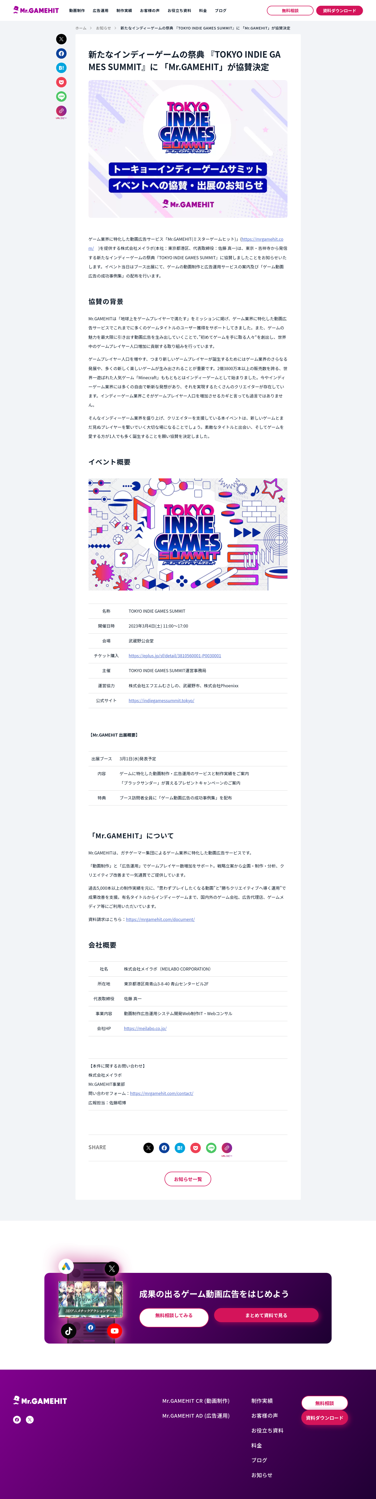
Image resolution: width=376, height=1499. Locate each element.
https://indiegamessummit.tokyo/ (162, 700)
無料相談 (290, 10)
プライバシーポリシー (50, 1483)
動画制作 (77, 10)
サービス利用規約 (88, 1483)
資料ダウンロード (339, 10)
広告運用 (100, 10)
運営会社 (19, 1483)
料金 (203, 10)
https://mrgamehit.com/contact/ (161, 1093)
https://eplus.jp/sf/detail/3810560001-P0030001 (175, 655)
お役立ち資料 (179, 10)
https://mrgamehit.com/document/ (160, 919)
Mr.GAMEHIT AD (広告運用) (210, 1408)
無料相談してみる (181, 1313)
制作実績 (124, 10)
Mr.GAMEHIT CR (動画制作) (210, 1396)
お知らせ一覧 (188, 1176)
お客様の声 (150, 10)
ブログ (221, 10)
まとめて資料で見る (271, 1313)
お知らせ (266, 1459)
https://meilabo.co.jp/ (145, 1028)
